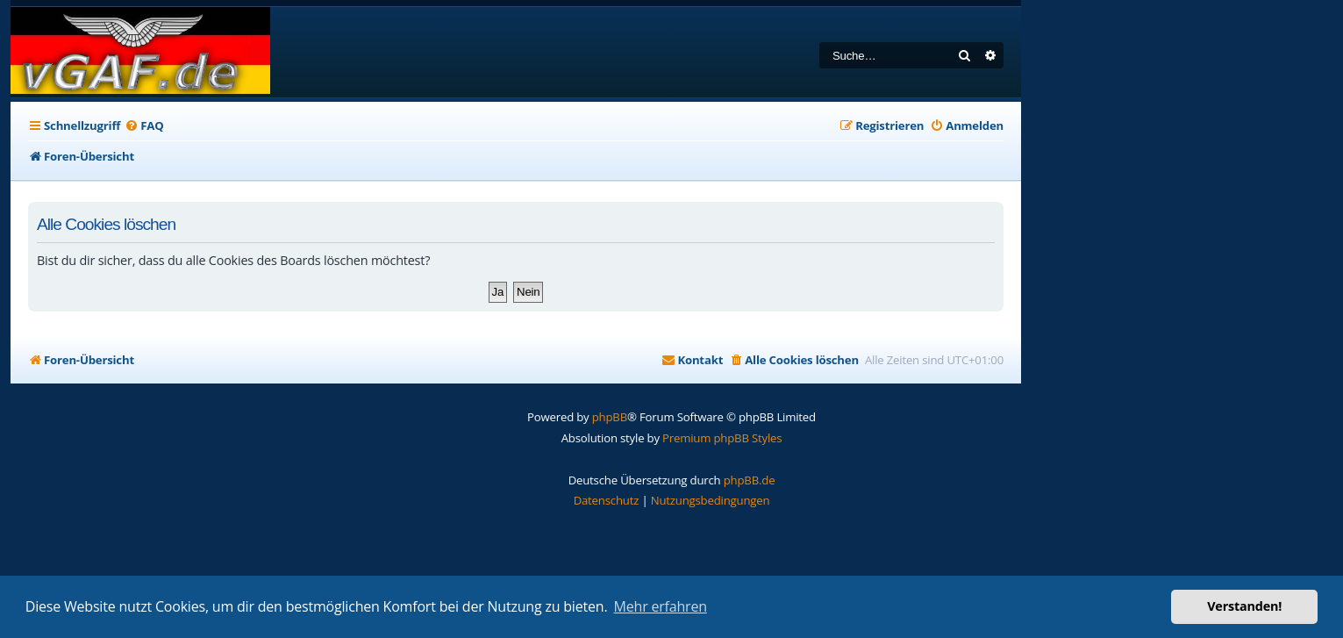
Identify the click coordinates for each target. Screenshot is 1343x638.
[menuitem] (144, 126)
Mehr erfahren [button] (660, 606)
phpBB (609, 417)
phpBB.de (749, 480)
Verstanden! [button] (1244, 606)
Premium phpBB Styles (722, 438)
